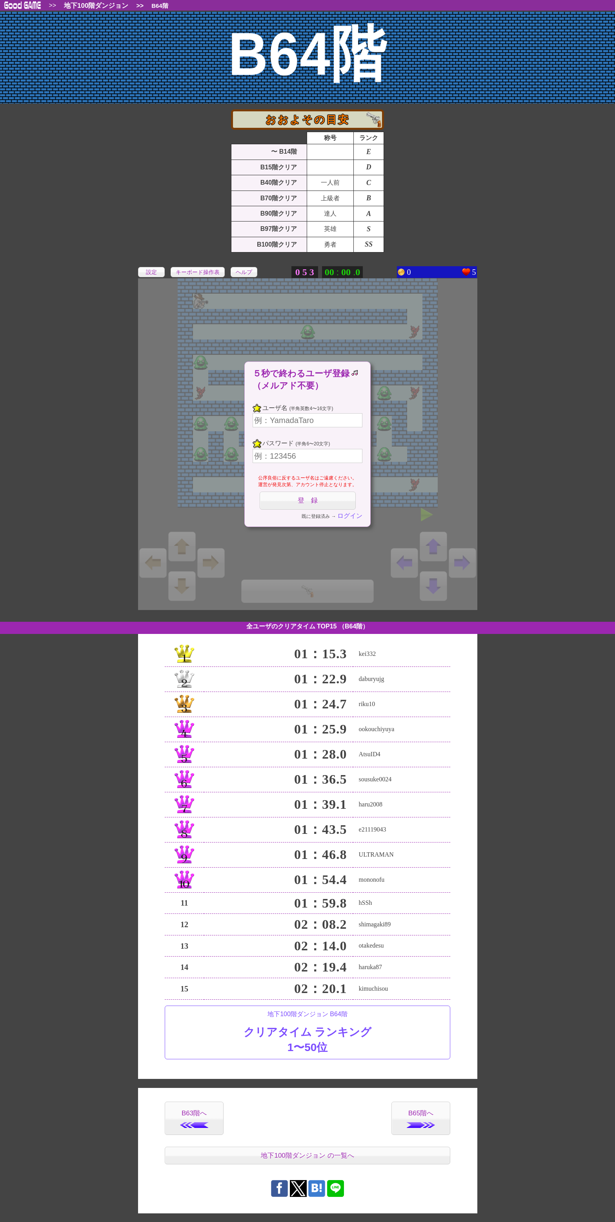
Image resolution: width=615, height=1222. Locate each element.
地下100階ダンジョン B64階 (307, 1033)
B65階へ (421, 1118)
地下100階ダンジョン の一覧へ (307, 1155)
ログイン (349, 515)
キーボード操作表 (198, 272)
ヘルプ (244, 272)
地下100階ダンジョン (96, 5)
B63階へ (194, 1118)
